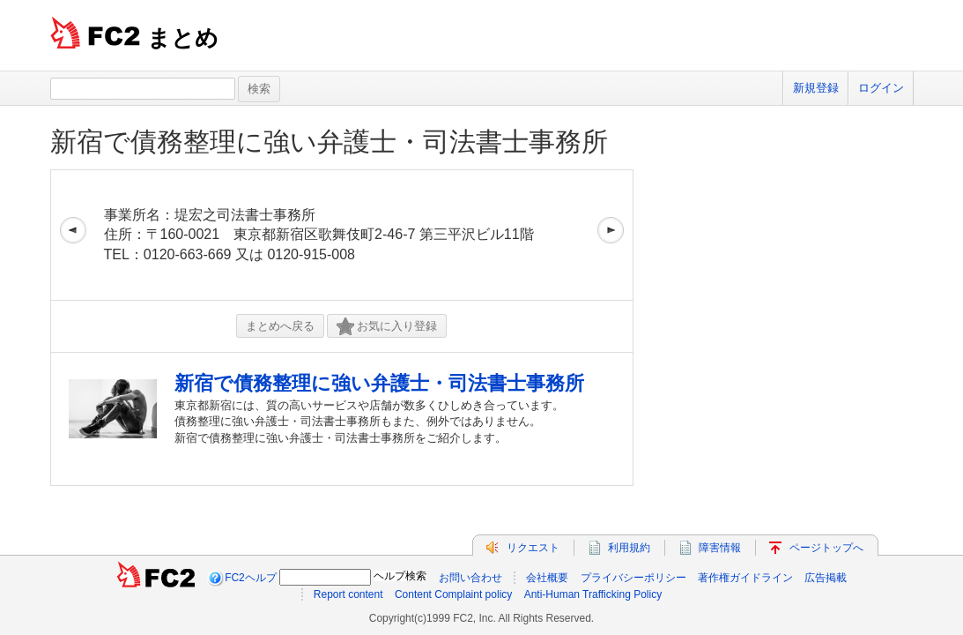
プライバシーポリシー (633, 578)
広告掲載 (825, 578)
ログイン (881, 87)
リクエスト (533, 548)
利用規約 (629, 548)
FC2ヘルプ (251, 578)
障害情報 (720, 548)
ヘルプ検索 (400, 576)
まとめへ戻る (280, 325)
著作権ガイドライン (745, 578)
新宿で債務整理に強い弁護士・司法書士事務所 (329, 141)
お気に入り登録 (387, 327)
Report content (348, 594)
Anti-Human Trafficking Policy (593, 594)
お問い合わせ (470, 578)
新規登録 (816, 87)
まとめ (183, 38)
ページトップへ (826, 548)
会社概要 (547, 578)
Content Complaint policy (453, 594)
